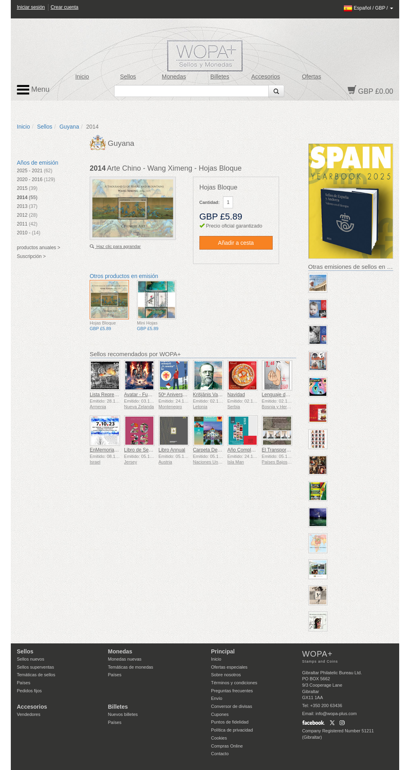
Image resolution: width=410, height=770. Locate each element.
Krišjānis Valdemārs (214, 394)
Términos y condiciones (234, 682)
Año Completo (242, 450)
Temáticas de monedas (130, 667)
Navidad (236, 394)
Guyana (69, 126)
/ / (368, 8)
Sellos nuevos (30, 659)
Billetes (219, 76)
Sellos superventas (35, 667)
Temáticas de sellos (36, 674)
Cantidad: (209, 202)
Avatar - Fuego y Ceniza (150, 394)
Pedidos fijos (29, 690)
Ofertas (311, 76)
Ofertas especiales (229, 667)
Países (23, 682)
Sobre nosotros (226, 674)
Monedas (174, 76)
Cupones (220, 714)
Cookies (219, 738)
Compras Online (227, 746)
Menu (33, 90)
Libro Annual (172, 450)
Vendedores (28, 714)
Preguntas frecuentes (232, 690)
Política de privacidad (232, 730)
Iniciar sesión (31, 7)
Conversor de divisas (231, 706)
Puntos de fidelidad (230, 722)
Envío (216, 698)
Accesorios (265, 76)
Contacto (220, 753)
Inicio (82, 76)
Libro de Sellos (140, 450)
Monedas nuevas (125, 659)
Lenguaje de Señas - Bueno (292, 394)
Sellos (128, 76)
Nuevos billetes (123, 714)
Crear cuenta (64, 7)
